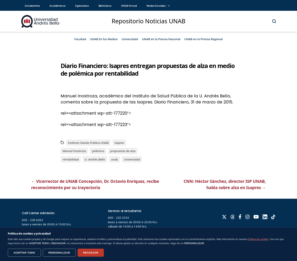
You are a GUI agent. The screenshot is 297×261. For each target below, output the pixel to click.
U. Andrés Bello (95, 159)
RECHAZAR (90, 252)
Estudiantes (32, 6)
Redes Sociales (158, 6)
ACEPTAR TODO (24, 252)
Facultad (80, 39)
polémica (98, 151)
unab (114, 159)
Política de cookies (258, 239)
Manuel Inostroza (74, 151)
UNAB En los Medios (104, 39)
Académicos (57, 6)
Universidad (130, 39)
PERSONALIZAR (59, 252)
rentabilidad (71, 159)
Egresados (82, 6)
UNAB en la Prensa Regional (203, 39)
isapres (119, 143)
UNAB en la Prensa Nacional (161, 39)
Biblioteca (105, 6)
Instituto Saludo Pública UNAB (88, 143)
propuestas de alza (122, 151)
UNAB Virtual (129, 6)
